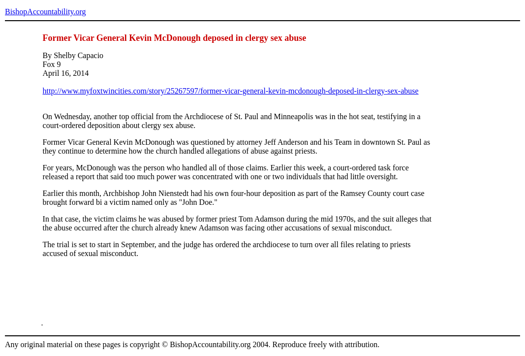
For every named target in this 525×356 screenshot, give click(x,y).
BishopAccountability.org (45, 11)
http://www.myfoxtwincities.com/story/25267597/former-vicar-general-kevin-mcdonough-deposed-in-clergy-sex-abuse (231, 91)
